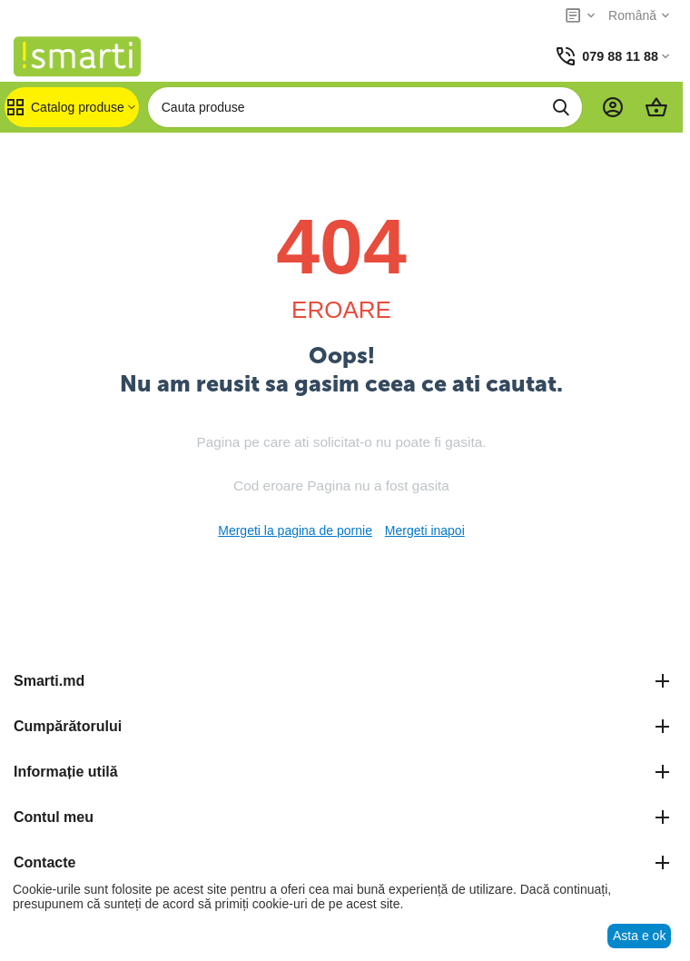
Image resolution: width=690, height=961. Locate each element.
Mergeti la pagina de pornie (295, 530)
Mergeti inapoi (425, 530)
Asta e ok (639, 935)
